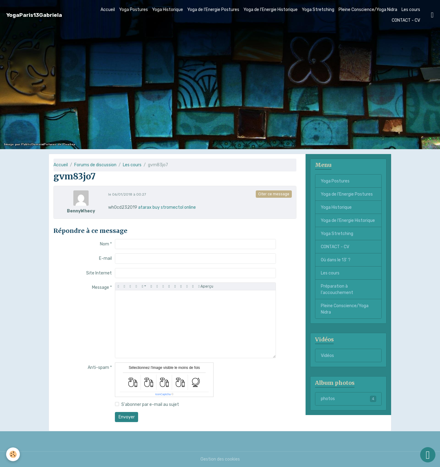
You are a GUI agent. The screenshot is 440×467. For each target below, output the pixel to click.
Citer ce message (273, 194)
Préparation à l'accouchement (337, 289)
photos (348, 399)
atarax (145, 207)
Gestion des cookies (220, 459)
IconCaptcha (163, 394)
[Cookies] (13, 454)
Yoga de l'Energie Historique (271, 9)
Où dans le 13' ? (335, 260)
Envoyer (127, 417)
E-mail (105, 258)
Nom (104, 244)
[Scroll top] (427, 454)
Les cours (411, 9)
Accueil (108, 9)
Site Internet (99, 273)
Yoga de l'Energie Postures (213, 9)
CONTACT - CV (406, 20)
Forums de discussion (95, 164)
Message (100, 287)
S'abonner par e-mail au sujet (150, 404)
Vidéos (327, 355)
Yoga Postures (133, 9)
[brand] (34, 15)
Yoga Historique (167, 9)
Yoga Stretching (318, 9)
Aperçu (205, 286)
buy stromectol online (174, 207)
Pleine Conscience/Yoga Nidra (368, 9)
